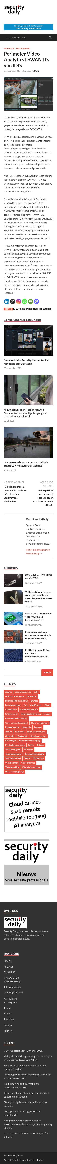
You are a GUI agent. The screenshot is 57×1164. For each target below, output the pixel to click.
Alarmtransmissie (23, 692)
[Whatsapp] (24, 301)
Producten (9, 48)
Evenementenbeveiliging (16, 718)
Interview (9, 1018)
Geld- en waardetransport (16, 723)
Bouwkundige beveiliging (16, 701)
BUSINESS (9, 972)
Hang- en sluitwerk (39, 723)
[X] (12, 301)
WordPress (27, 1160)
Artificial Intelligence (14, 696)
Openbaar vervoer (38, 736)
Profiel (7, 1007)
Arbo (36, 692)
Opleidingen (10, 740)
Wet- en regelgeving (14, 771)
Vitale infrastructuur (31, 767)
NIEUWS (8, 966)
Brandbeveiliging (12, 705)
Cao (25, 705)
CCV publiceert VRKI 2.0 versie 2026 (23, 1050)
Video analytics (28, 763)
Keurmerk (19, 731)
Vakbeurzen (38, 758)
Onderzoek (22, 736)
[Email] (30, 301)
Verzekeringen (11, 763)
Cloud (47, 705)
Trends (27, 758)
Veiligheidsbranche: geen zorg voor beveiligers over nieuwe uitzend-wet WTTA (39, 596)
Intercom (38, 727)
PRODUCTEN (11, 977)
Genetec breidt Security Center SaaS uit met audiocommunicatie (27, 362)
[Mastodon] (36, 301)
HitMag (39, 1160)
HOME (7, 961)
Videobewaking (23, 48)
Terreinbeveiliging (23, 309)
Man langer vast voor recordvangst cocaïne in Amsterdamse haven (38, 635)
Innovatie (26, 727)
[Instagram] (18, 301)
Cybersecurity (11, 714)
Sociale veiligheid (13, 749)
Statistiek (28, 749)
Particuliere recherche (15, 745)
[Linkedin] (6, 301)
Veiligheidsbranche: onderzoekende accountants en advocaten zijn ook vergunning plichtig (28, 1124)
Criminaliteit (11, 709)
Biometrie (31, 696)
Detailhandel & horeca (31, 714)
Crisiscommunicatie (29, 709)
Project (8, 1013)
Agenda (8, 692)
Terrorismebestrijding (34, 754)
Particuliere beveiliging (29, 740)
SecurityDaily (33, 71)
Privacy (40, 745)
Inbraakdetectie (12, 727)
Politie (31, 745)
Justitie (8, 731)
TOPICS (8, 1030)
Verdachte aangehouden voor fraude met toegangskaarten (38, 616)
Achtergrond (10, 1002)
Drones (47, 714)
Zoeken (47, 673)
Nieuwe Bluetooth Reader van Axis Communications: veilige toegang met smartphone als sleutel (26, 413)
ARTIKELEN (10, 998)
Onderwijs (9, 736)
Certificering (35, 705)
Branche (34, 701)
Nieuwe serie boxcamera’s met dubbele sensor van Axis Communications (26, 464)
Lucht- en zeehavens (36, 731)
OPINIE (8, 1025)
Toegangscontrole (13, 758)
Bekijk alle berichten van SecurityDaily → (38, 551)
